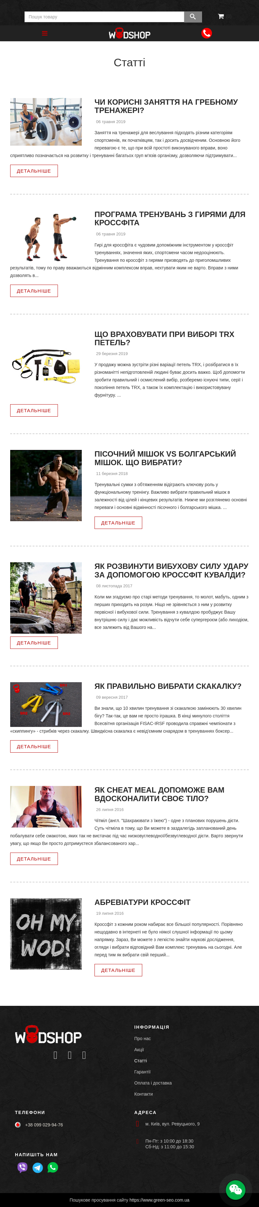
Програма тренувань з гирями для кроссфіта (169, 218)
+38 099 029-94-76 (44, 1124)
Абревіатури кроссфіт (142, 902)
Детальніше (34, 171)
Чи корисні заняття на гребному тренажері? (166, 106)
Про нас (142, 1038)
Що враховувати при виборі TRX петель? (164, 338)
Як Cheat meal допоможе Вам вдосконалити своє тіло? (159, 794)
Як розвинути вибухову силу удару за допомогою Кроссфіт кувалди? (171, 570)
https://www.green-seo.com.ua (159, 1200)
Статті (140, 1060)
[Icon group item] (55, 1055)
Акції (139, 1049)
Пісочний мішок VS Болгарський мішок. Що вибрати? (165, 458)
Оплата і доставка (153, 1082)
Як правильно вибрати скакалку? (168, 686)
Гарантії (142, 1071)
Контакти (143, 1094)
